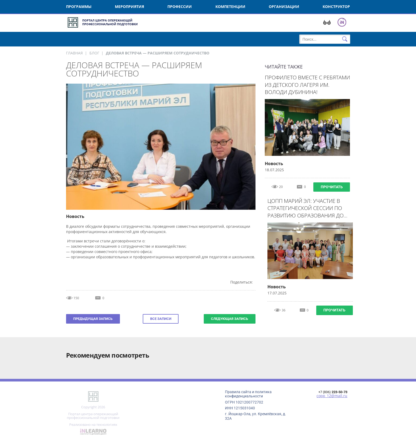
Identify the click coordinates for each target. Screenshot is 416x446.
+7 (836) (332, 392)
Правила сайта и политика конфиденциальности (248, 394)
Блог (94, 52)
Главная (74, 52)
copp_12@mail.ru (332, 396)
